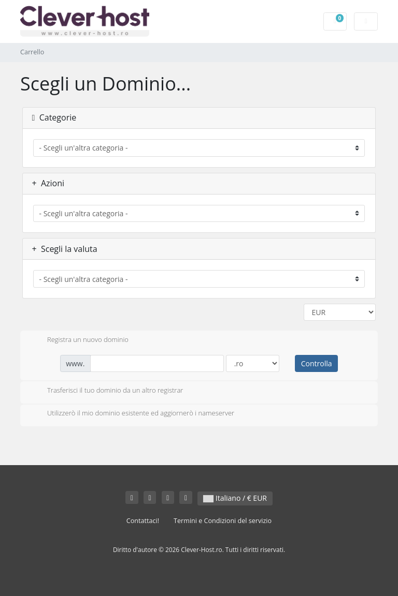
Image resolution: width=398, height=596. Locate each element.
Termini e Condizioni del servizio (223, 520)
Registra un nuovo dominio (80, 340)
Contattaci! (142, 520)
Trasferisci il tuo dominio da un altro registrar (107, 391)
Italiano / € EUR (235, 498)
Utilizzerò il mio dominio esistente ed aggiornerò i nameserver (132, 414)
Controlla (316, 363)
